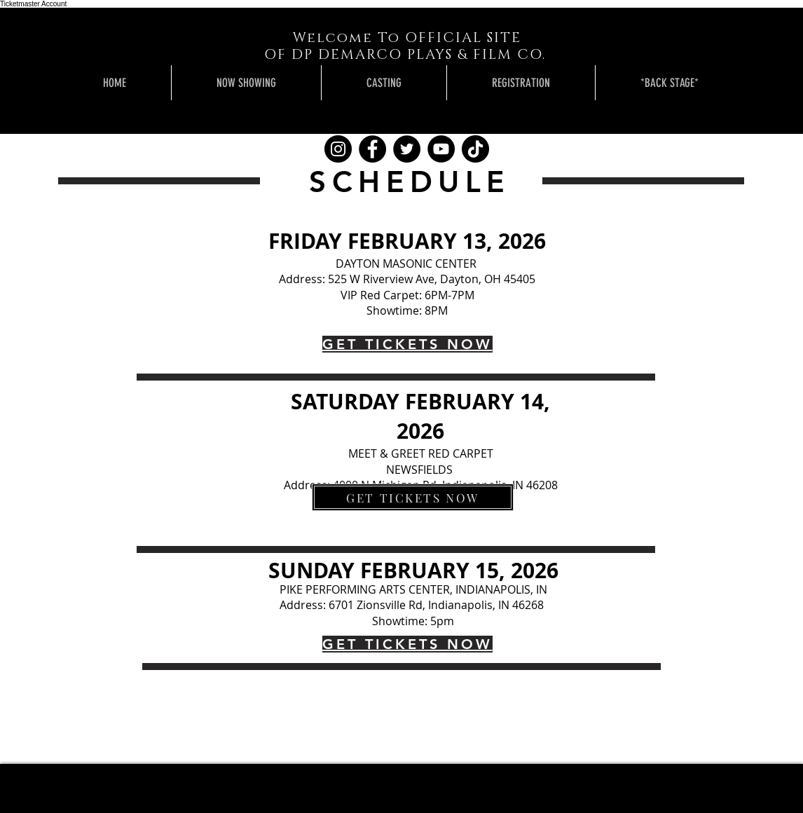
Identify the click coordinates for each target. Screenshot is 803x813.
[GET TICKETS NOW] (413, 497)
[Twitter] (406, 149)
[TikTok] (475, 149)
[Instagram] (338, 149)
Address (300, 279)
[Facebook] (372, 149)
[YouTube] (441, 149)
